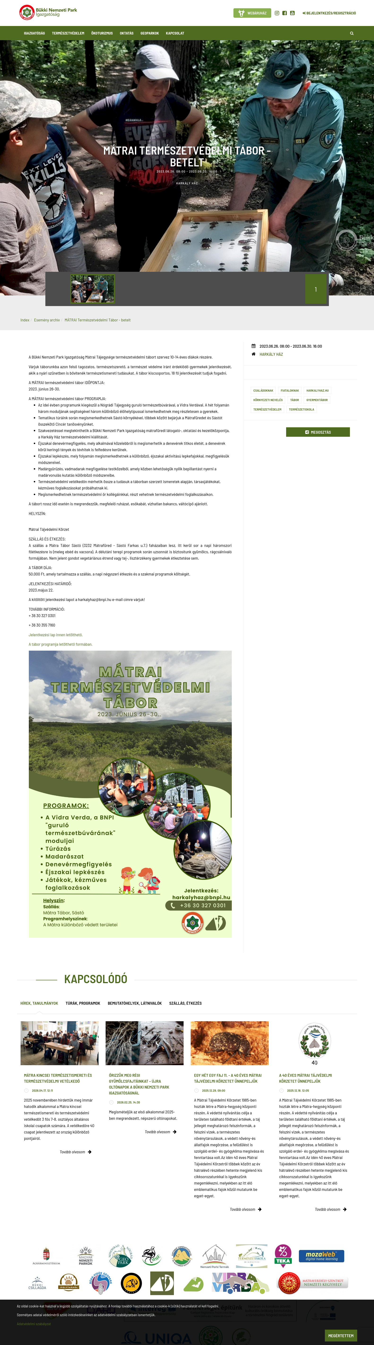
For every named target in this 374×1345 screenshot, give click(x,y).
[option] (92, 289)
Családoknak (263, 390)
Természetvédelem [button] (68, 33)
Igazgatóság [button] (34, 33)
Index (25, 319)
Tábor (294, 400)
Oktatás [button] (126, 33)
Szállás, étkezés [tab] (185, 1003)
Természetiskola (301, 409)
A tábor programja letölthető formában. (61, 644)
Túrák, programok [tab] (83, 1003)
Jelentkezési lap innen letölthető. (56, 634)
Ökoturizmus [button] (102, 33)
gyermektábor (317, 400)
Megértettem (341, 1335)
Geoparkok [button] (150, 33)
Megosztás (318, 432)
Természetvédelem (268, 409)
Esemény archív (47, 319)
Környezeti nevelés (268, 400)
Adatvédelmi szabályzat (34, 1323)
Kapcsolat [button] (175, 33)
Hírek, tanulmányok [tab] (39, 1003)
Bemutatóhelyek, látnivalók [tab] (135, 1003)
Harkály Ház (271, 354)
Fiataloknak (290, 390)
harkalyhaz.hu (317, 390)
